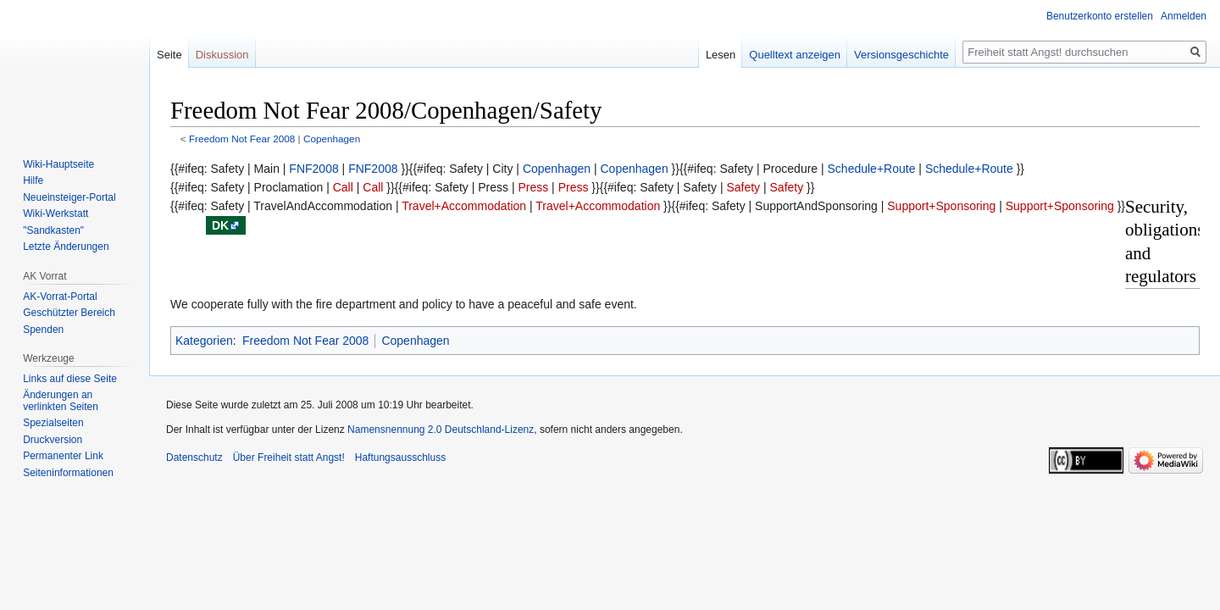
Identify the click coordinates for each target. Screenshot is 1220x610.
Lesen (720, 54)
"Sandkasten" (53, 230)
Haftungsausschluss (400, 457)
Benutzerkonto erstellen (1099, 16)
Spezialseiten (53, 423)
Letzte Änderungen (65, 246)
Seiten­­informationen (68, 473)
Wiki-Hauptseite (58, 164)
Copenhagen (331, 138)
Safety (743, 187)
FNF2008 (313, 168)
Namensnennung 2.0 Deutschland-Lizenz (440, 429)
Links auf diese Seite (70, 379)
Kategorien (204, 340)
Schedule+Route (872, 168)
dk (220, 225)
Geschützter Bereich (69, 313)
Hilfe (33, 180)
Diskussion (222, 54)
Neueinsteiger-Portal (69, 197)
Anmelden (1183, 16)
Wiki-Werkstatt (55, 213)
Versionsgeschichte (901, 54)
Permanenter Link (63, 456)
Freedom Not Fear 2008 (242, 138)
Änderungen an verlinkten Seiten (60, 401)
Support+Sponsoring (941, 206)
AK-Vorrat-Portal (60, 296)
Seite (169, 54)
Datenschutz (194, 457)
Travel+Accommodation (464, 206)
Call (343, 187)
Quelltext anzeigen (794, 54)
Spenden (43, 330)
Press (533, 187)
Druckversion (52, 440)
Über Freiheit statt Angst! (289, 457)
